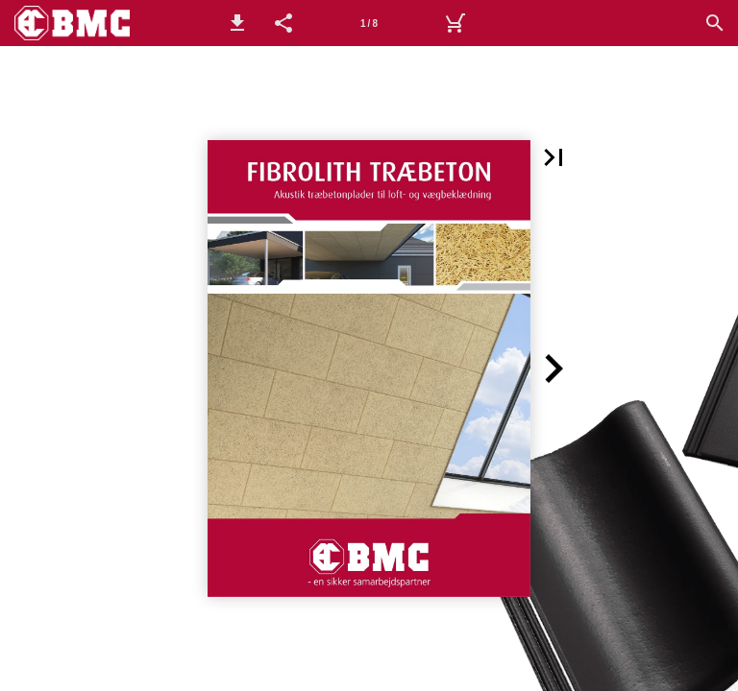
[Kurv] (454, 23)
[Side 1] (369, 23)
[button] (237, 23)
